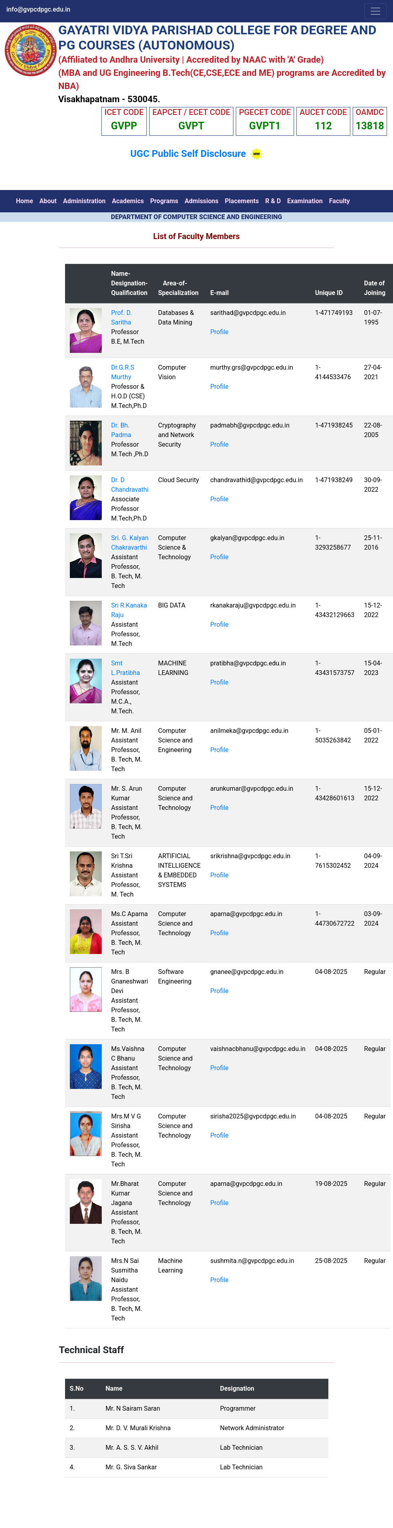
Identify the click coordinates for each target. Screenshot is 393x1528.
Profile (219, 332)
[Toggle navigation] (375, 11)
